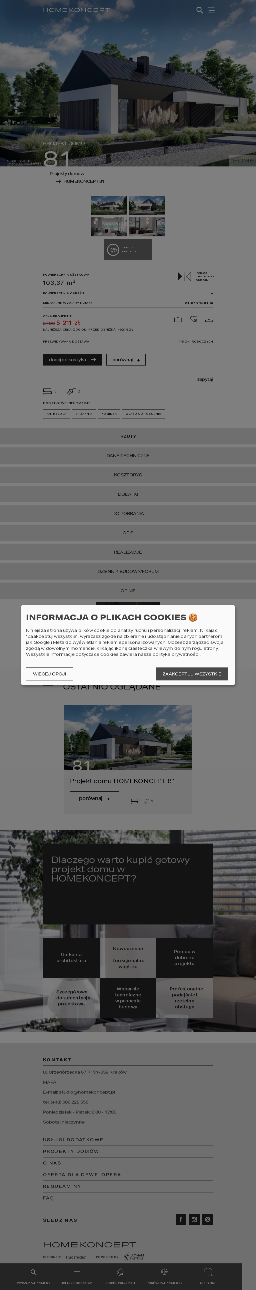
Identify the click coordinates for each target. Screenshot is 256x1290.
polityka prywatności (176, 654)
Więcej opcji (49, 674)
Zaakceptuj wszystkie (192, 674)
